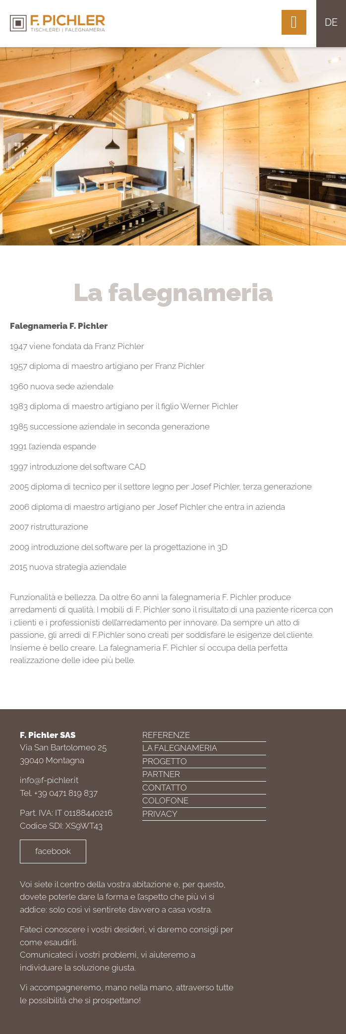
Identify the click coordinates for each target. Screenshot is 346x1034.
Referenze (166, 735)
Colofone (165, 800)
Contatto (164, 787)
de (331, 22)
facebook (53, 851)
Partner (161, 774)
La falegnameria (179, 748)
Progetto (164, 761)
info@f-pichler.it (49, 780)
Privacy (159, 814)
